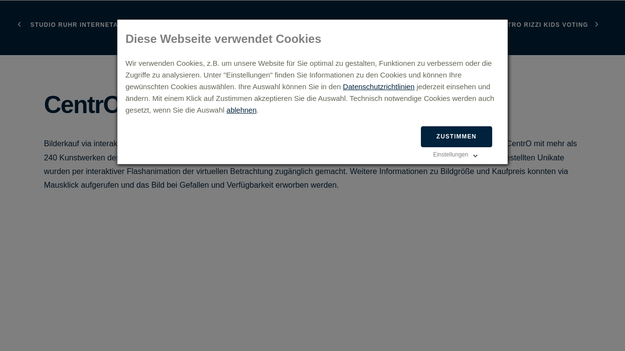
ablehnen (242, 110)
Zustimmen (457, 136)
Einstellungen (450, 154)
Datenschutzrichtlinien (379, 86)
